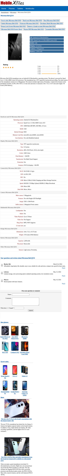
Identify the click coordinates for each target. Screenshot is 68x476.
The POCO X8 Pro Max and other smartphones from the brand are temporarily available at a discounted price (16, 460)
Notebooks (30, 9)
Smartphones (5, 12)
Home (3, 9)
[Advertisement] (34, 100)
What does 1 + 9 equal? (7, 309)
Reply (63, 268)
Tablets (20, 9)
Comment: (8, 298)
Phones (12, 9)
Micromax (13, 12)
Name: (9, 294)
